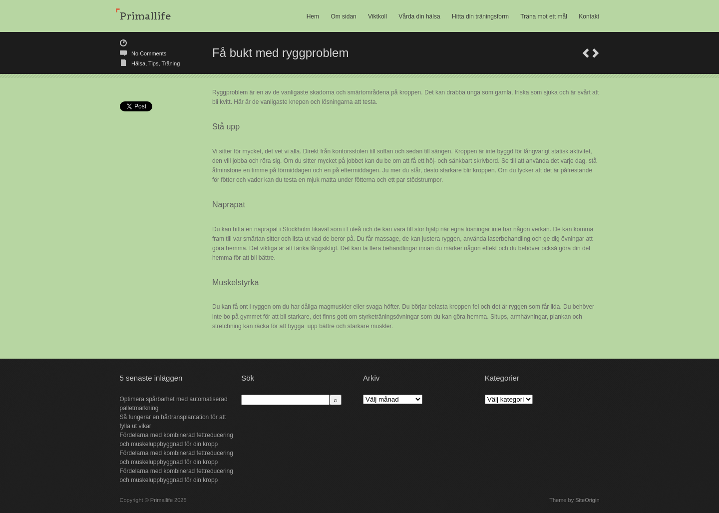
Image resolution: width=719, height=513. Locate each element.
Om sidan (343, 16)
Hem (313, 16)
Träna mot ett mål (543, 16)
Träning (170, 63)
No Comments (148, 53)
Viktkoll (377, 16)
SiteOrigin (587, 500)
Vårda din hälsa (419, 16)
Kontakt (589, 16)
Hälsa (138, 63)
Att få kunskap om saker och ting (595, 53)
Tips (153, 63)
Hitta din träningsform (480, 16)
